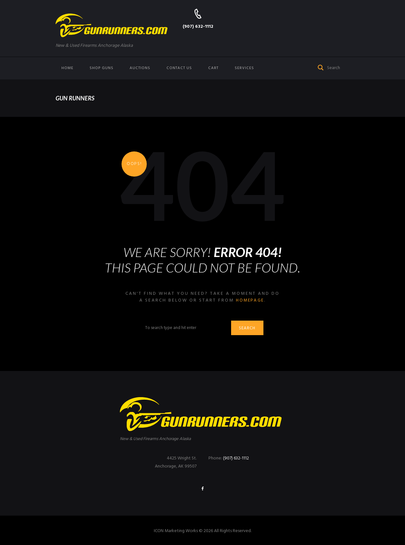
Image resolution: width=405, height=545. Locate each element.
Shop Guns (101, 68)
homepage (250, 300)
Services (244, 68)
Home (67, 68)
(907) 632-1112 (198, 26)
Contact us (179, 68)
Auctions (140, 68)
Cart (213, 68)
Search (248, 329)
